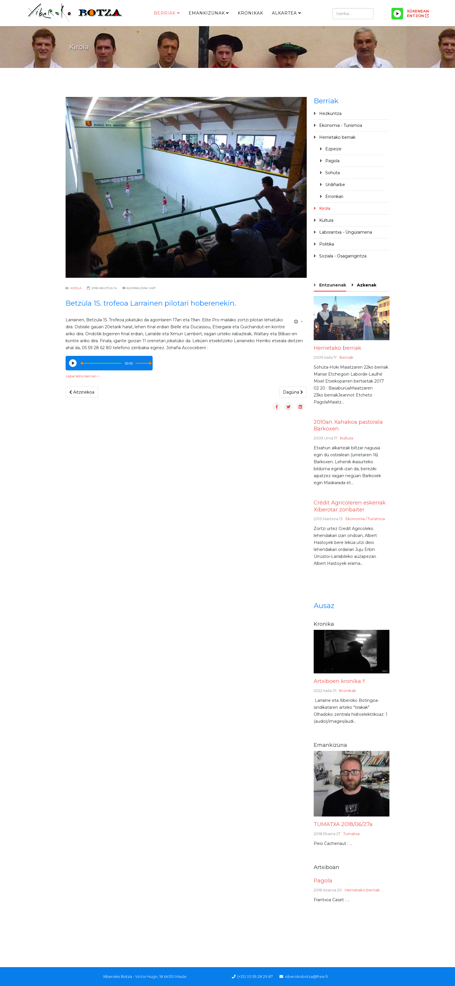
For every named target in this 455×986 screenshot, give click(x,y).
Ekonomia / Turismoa (365, 518)
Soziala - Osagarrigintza (342, 256)
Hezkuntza (330, 113)
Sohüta (332, 172)
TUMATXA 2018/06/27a (343, 824)
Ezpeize (333, 149)
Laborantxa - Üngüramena (345, 232)
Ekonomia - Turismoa (340, 125)
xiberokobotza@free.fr (306, 976)
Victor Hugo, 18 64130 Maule (161, 976)
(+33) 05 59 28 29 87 (255, 976)
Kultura (325, 220)
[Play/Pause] (397, 13)
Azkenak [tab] (366, 285)
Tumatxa (351, 833)
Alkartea (284, 13)
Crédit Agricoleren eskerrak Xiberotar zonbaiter (350, 506)
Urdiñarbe (334, 184)
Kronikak (250, 13)
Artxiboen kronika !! (339, 681)
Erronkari (333, 196)
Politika (326, 244)
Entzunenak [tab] (332, 285)
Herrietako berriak (336, 137)
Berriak (165, 13)
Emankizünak (207, 13)
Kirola (76, 288)
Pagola (332, 160)
